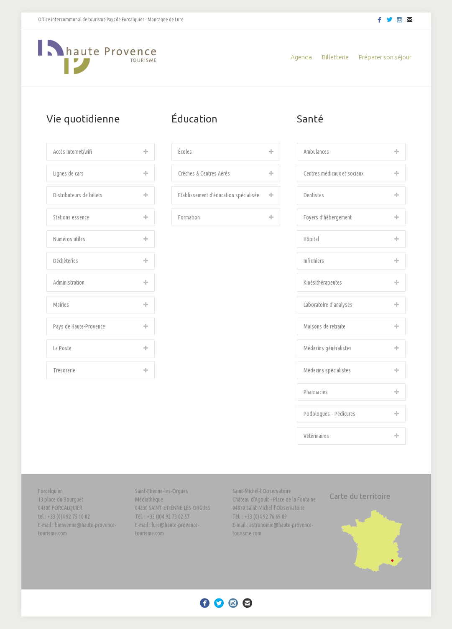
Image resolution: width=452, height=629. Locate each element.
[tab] (101, 151)
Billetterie (335, 57)
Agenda (301, 57)
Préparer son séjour (385, 57)
